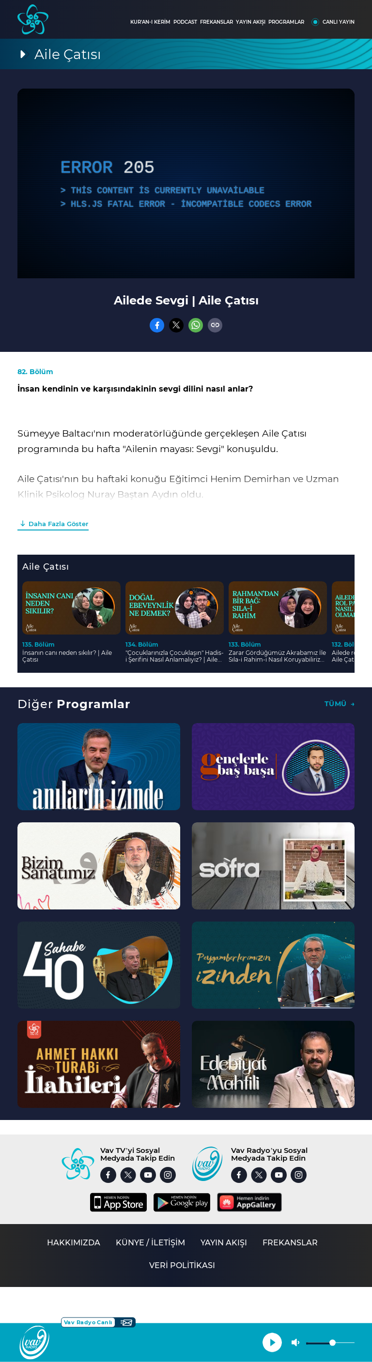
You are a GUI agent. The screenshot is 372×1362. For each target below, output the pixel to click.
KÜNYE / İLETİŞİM (150, 1242)
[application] (186, 183)
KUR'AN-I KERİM (150, 22)
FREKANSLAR (216, 22)
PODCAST (185, 22)
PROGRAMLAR (286, 22)
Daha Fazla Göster (58, 524)
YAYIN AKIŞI (250, 22)
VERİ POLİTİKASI (182, 1265)
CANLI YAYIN (339, 22)
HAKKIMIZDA (73, 1242)
